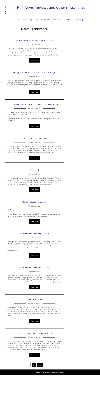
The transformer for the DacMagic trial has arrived (34, 114)
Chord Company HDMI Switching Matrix (34, 349)
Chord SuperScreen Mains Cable (34, 247)
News (17, 20)
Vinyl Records (45, 20)
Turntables (67, 20)
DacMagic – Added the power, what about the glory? (34, 78)
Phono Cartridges (79, 20)
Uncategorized (56, 20)
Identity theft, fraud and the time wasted (34, 42)
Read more (34, 64)
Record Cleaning (27, 20)
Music (36, 20)
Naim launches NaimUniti (34, 150)
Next (39, 383)
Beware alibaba (35, 313)
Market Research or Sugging (34, 215)
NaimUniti (34, 182)
